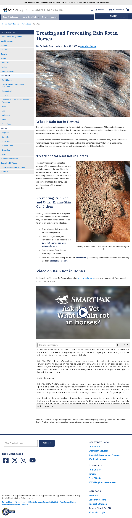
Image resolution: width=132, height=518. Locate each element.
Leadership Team (97, 499)
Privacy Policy (20, 501)
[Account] (101, 9)
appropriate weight (58, 260)
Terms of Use (7, 501)
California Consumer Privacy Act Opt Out (43, 501)
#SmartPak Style (97, 512)
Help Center (95, 469)
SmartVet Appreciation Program (104, 454)
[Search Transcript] (76, 344)
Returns (92, 473)
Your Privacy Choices (68, 501)
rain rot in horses (86, 277)
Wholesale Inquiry (97, 458)
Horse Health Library (11, 23)
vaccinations (82, 257)
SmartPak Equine (88, 45)
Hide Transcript (45, 405)
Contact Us (94, 446)
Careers (25, 504)
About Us (93, 495)
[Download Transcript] (124, 344)
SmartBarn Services (98, 450)
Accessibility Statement (11, 504)
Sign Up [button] (47, 443)
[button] (91, 10)
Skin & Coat (28, 23)
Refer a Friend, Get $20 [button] (100, 507)
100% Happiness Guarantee (102, 482)
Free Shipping (95, 477)
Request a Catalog (98, 503)
